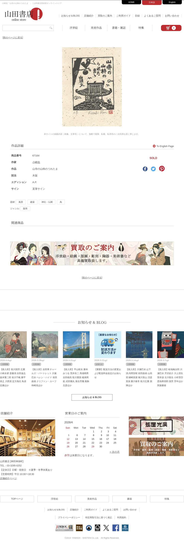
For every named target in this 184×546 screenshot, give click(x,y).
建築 (32, 202)
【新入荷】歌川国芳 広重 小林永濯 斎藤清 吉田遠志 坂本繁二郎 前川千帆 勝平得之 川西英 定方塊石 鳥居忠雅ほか (13, 377)
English (172, 2)
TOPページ (17, 498)
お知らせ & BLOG (92, 322)
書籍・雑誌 (119, 28)
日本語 (152, 2)
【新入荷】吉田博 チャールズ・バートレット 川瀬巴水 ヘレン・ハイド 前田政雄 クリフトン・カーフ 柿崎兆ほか (44, 377)
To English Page (163, 146)
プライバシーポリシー (69, 517)
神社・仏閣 (47, 202)
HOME (131, 2)
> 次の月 (115, 451)
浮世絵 (74, 28)
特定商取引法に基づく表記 (98, 517)
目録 (137, 15)
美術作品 (96, 28)
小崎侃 (36, 162)
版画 (25, 208)
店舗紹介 (89, 15)
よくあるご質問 (152, 15)
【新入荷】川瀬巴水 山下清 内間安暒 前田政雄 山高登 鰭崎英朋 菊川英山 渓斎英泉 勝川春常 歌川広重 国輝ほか (139, 377)
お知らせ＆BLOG (70, 15)
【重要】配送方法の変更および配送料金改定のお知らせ (107, 373)
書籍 (129, 498)
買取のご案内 (105, 15)
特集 (141, 28)
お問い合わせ (172, 15)
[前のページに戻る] (13, 37)
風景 (21, 202)
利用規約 (121, 517)
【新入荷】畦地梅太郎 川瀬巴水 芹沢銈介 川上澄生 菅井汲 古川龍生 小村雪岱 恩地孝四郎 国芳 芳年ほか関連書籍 (170, 377)
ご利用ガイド (123, 15)
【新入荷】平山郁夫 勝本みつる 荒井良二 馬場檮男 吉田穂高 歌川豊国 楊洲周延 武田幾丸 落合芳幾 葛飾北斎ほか (76, 377)
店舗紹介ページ (8, 478)
